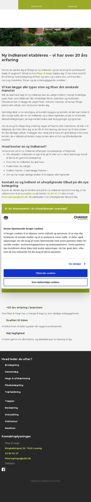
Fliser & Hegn (44, 73)
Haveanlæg (11, 371)
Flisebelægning (14, 385)
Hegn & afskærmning (17, 378)
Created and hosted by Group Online (45, 481)
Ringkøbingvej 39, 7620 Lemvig (23, 448)
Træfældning (13, 392)
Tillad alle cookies (45, 273)
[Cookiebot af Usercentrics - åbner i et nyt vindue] (73, 218)
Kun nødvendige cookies (45, 282)
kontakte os (28, 193)
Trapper (9, 401)
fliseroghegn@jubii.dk (15, 197)
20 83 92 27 (54, 193)
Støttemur (11, 421)
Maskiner (10, 428)
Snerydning (12, 414)
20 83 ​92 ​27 (12, 453)
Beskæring (11, 407)
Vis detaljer (75, 264)
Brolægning (12, 365)
